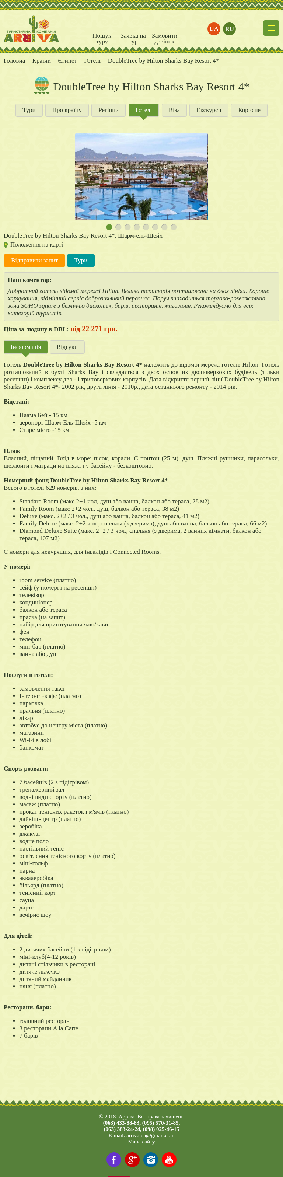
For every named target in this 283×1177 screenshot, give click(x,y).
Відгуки (67, 346)
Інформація (26, 346)
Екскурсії (208, 109)
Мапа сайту (141, 1142)
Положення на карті (36, 244)
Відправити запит (34, 260)
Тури (29, 109)
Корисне (249, 109)
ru (229, 28)
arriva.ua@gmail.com (150, 1135)
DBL (60, 329)
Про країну (67, 109)
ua (214, 28)
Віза (174, 109)
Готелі (144, 109)
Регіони (108, 109)
